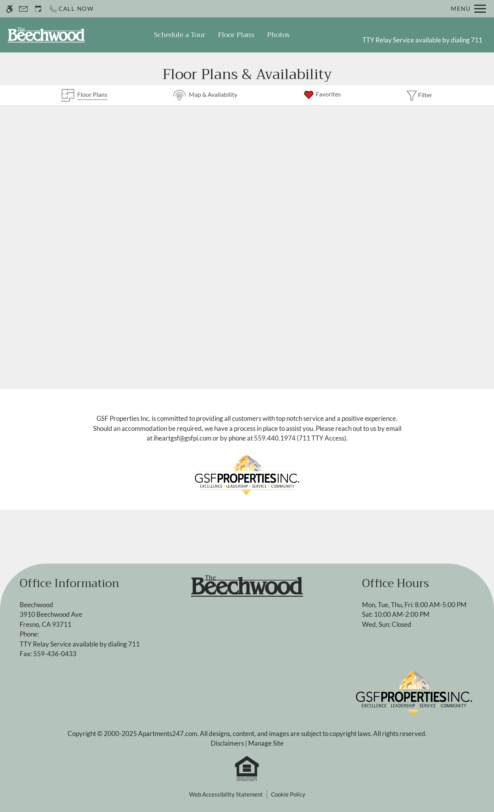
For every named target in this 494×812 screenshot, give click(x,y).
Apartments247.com (167, 733)
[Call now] (71, 8)
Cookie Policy (288, 794)
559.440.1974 (275, 438)
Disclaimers (227, 743)
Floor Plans (236, 35)
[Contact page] (23, 8)
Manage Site (266, 743)
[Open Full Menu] (468, 8)
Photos (278, 35)
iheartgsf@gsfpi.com (182, 438)
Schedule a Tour (179, 35)
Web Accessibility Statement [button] (226, 794)
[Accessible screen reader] (9, 8)
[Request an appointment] (38, 8)
